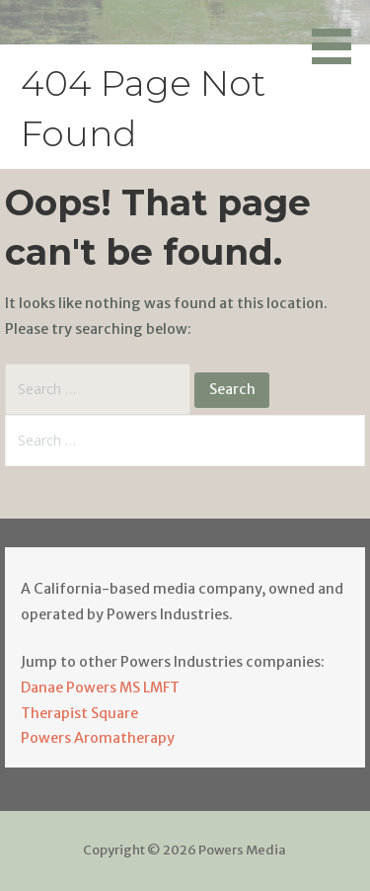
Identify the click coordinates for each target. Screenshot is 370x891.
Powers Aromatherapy (98, 738)
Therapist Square (79, 713)
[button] (338, 35)
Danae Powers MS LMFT (100, 687)
